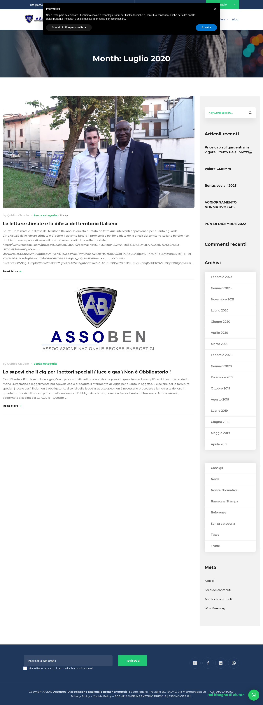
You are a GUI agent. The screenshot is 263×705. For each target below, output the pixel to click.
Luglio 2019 (219, 418)
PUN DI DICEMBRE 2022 (225, 224)
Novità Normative (224, 497)
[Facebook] (207, 663)
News (215, 486)
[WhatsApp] (233, 663)
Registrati (133, 660)
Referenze (218, 520)
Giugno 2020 (220, 329)
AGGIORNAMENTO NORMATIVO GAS (221, 204)
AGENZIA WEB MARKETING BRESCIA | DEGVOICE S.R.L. (153, 696)
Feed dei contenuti (218, 597)
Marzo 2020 (219, 351)
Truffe (215, 553)
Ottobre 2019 (220, 396)
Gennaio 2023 (221, 295)
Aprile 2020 (219, 340)
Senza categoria (45, 215)
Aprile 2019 (219, 451)
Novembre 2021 (222, 307)
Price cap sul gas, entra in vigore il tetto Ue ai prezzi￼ (228, 149)
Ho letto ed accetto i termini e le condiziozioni (61, 668)
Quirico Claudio (18, 215)
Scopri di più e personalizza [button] (69, 27)
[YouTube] (195, 663)
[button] (253, 695)
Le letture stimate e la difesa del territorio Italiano (60, 223)
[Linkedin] (220, 663)
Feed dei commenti (218, 606)
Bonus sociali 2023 (220, 186)
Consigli (217, 475)
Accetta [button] (206, 27)
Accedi (209, 588)
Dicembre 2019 (222, 385)
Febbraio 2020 (221, 362)
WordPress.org (215, 615)
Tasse (215, 542)
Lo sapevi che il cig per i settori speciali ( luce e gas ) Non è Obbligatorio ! (87, 372)
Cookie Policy (102, 696)
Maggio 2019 (220, 440)
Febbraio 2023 (221, 284)
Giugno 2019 (220, 429)
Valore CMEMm (218, 169)
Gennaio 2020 (221, 373)
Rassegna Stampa (224, 509)
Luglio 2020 (220, 318)
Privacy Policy (80, 696)
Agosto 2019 (220, 407)
